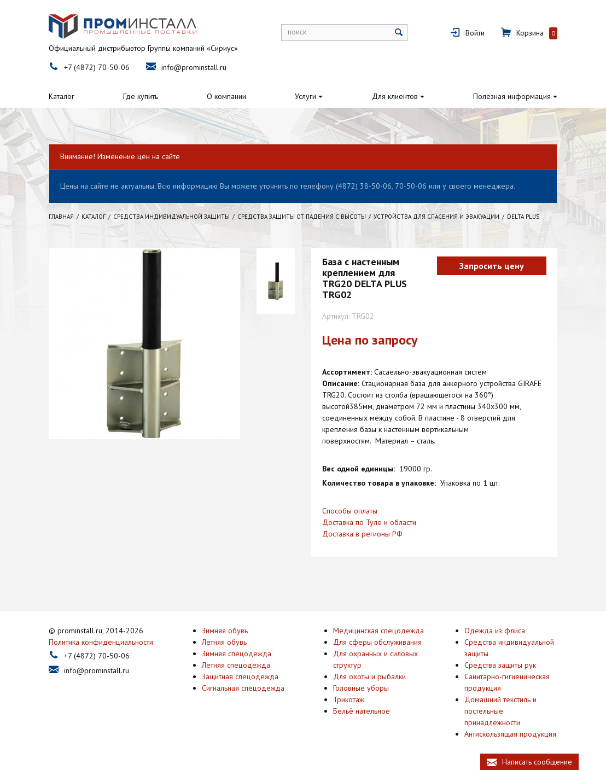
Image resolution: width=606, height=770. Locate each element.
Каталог (61, 96)
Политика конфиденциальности (101, 642)
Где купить (140, 96)
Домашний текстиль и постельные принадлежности (500, 711)
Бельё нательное (361, 711)
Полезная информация (512, 96)
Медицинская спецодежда (378, 630)
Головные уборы (361, 688)
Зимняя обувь (225, 630)
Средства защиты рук (500, 665)
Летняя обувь (224, 642)
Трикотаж (348, 699)
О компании (226, 96)
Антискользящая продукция (510, 734)
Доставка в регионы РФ (362, 534)
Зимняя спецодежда (236, 653)
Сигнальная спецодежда (243, 688)
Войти (475, 33)
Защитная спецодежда (240, 676)
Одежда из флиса (494, 630)
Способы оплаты (349, 511)
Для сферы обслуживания (377, 642)
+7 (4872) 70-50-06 (97, 67)
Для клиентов (395, 96)
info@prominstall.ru (193, 67)
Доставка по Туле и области (369, 522)
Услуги (305, 96)
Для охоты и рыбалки (369, 676)
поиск (297, 32)
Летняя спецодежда (236, 665)
